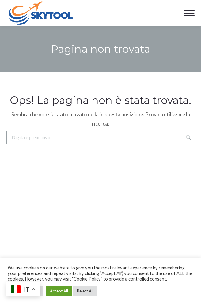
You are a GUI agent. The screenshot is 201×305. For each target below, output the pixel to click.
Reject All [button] (85, 290)
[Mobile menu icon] (189, 13)
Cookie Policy (87, 278)
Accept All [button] (59, 290)
